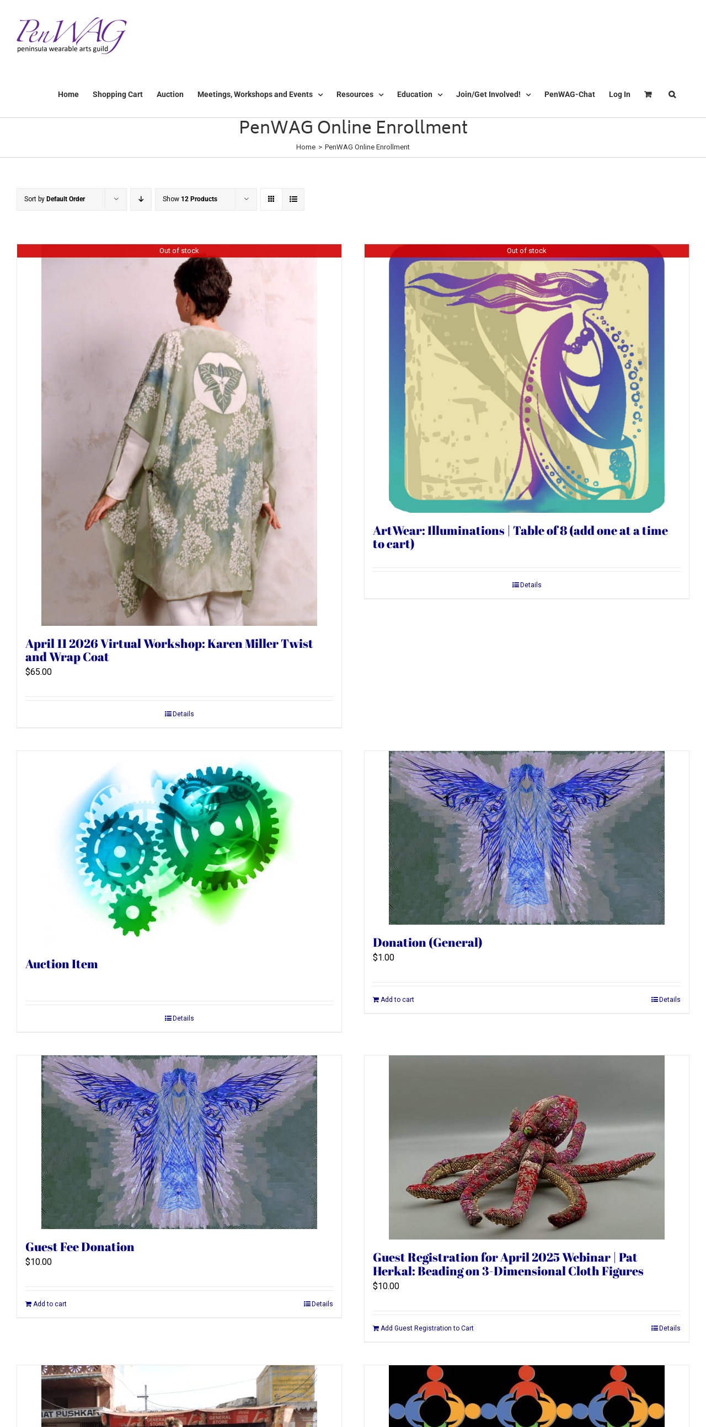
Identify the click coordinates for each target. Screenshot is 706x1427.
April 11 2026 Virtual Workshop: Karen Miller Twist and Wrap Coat (169, 650)
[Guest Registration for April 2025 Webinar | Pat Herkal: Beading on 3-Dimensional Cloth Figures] (527, 1147)
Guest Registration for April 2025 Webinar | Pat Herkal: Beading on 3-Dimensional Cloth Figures (508, 1264)
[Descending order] (141, 199)
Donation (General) (428, 942)
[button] (672, 94)
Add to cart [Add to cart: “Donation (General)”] (397, 1000)
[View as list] (293, 199)
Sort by (54, 199)
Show (190, 199)
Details (183, 714)
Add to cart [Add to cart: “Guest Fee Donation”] (50, 1304)
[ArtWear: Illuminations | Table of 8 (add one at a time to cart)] (527, 378)
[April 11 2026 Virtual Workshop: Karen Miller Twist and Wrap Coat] (179, 435)
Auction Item (61, 964)
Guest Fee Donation (80, 1246)
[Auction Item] (179, 848)
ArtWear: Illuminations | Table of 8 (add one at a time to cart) (520, 537)
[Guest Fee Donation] (179, 1142)
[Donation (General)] (527, 838)
